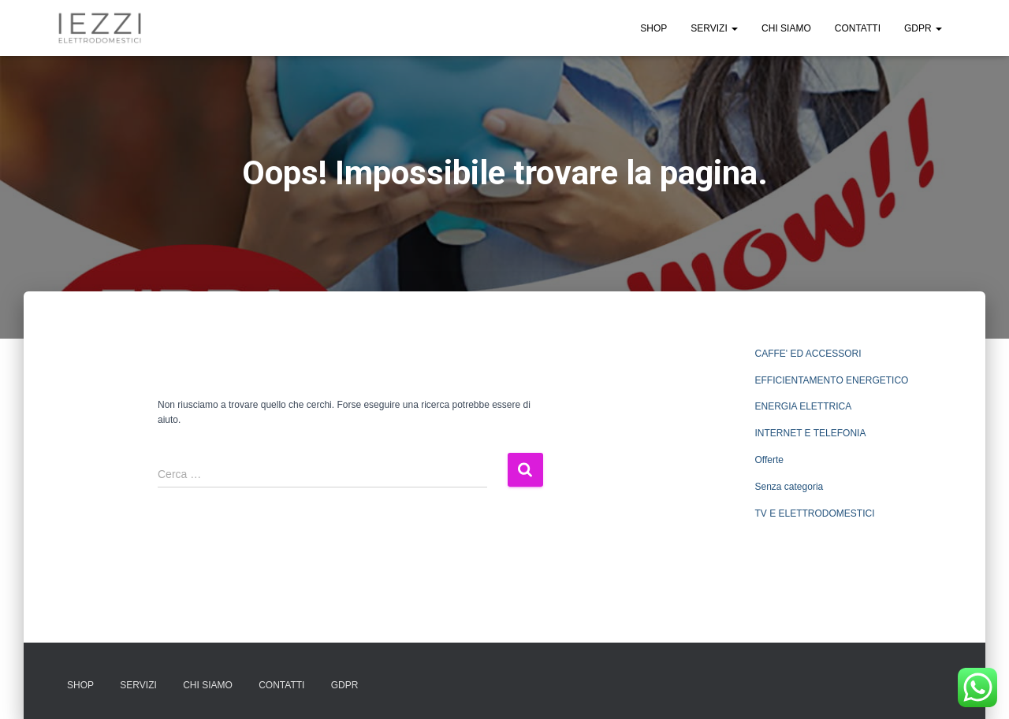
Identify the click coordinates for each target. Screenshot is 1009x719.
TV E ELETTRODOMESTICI (815, 513)
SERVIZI (714, 28)
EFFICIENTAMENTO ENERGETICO (832, 380)
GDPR (923, 28)
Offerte (769, 459)
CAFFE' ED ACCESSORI (808, 353)
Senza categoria (789, 486)
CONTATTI (858, 28)
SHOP (653, 28)
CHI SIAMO (786, 28)
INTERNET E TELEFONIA (810, 433)
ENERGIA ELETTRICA (803, 406)
